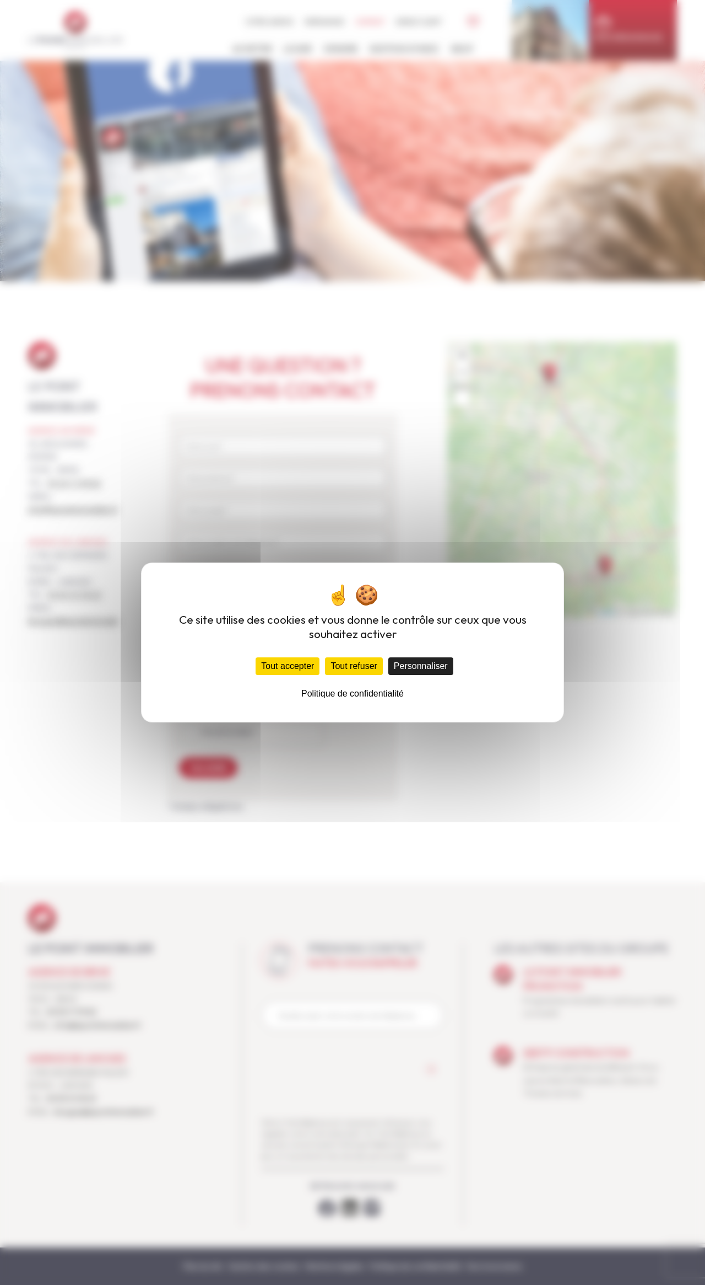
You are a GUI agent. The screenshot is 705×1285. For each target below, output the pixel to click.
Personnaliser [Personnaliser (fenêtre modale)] (421, 666)
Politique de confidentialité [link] (352, 693)
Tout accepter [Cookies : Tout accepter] (287, 666)
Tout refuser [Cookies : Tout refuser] (353, 666)
